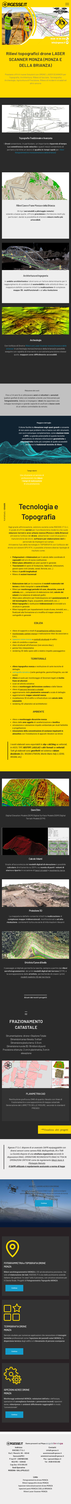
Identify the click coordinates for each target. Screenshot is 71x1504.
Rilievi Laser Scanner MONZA (35, 1491)
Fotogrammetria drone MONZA (35, 1480)
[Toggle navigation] (67, 4)
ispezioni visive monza (22, 639)
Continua (14, 1288)
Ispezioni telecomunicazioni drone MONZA (35, 1486)
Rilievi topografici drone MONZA (35, 1483)
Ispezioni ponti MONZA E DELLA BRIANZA (35, 1488)
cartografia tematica (21, 672)
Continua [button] (44, 1203)
